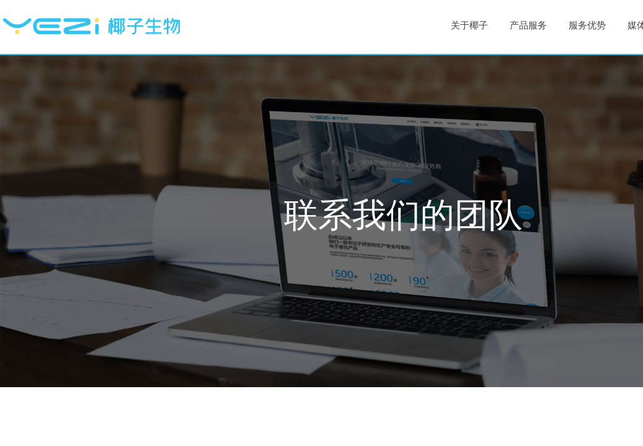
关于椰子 (469, 25)
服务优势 (587, 25)
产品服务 (528, 25)
